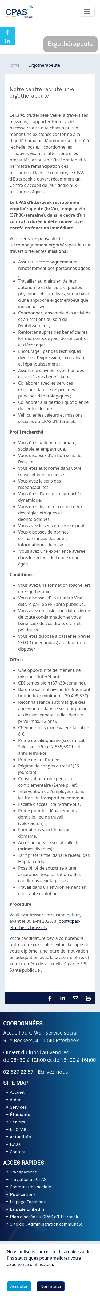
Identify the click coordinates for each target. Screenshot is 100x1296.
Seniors (17, 1122)
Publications (23, 1194)
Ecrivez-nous (53, 1071)
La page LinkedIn (27, 1209)
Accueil (17, 1092)
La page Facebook (28, 1202)
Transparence (23, 1172)
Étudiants (20, 1115)
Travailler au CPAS (28, 1179)
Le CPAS (18, 1129)
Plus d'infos (23, 1279)
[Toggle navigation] (87, 11)
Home (13, 65)
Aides (15, 1100)
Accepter (19, 1289)
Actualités (20, 1137)
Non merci (50, 1289)
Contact (18, 1152)
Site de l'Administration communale (46, 1224)
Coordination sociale (30, 1187)
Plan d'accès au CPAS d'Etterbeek (44, 1217)
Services (18, 1107)
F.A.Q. (15, 1144)
